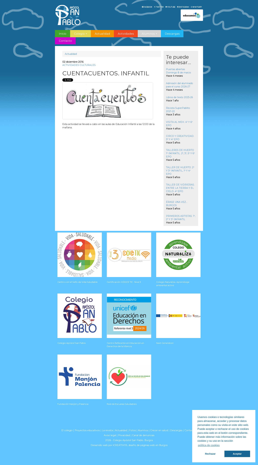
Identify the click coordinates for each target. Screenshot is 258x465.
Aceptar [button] (237, 453)
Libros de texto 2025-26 (179, 97)
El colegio (67, 430)
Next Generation (165, 343)
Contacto (65, 40)
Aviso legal (110, 435)
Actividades (126, 33)
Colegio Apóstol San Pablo (71, 343)
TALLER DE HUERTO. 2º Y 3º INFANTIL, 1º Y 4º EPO (180, 170)
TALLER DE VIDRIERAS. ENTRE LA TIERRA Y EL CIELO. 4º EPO (180, 188)
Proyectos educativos (87, 430)
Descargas (172, 33)
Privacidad (124, 435)
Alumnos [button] (149, 33)
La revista (107, 430)
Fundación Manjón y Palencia (72, 404)
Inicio (62, 33)
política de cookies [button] (209, 445)
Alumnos (143, 430)
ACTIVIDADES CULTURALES (79, 65)
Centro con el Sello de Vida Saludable (77, 282)
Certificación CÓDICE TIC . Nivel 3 (124, 282)
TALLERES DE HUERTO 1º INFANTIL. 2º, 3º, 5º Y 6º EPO (180, 153)
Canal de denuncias (143, 435)
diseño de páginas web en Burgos (148, 445)
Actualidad (102, 33)
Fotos (132, 430)
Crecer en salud (159, 430)
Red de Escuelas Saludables (122, 404)
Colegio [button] (80, 33)
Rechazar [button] (210, 453)
